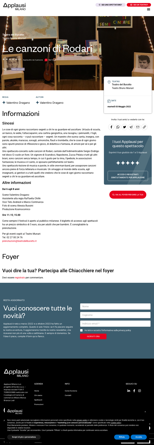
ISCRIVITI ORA (93, 336)
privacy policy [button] (82, 420)
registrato (20, 277)
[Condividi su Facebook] (111, 129)
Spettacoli (38, 400)
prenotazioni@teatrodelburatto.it (19, 241)
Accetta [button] (139, 437)
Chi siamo (38, 395)
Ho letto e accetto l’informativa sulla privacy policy (108, 330)
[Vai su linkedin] (128, 390)
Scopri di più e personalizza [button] (24, 437)
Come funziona (71, 391)
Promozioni (38, 404)
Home (36, 391)
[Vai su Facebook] (134, 390)
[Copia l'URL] (138, 129)
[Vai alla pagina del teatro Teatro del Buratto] (13, 34)
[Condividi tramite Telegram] (131, 129)
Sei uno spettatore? (110, 5)
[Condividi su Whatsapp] (118, 129)
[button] (148, 9)
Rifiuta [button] (122, 437)
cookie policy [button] (116, 423)
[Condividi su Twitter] (125, 129)
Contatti (68, 395)
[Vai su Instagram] (139, 390)
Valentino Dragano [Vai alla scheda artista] (18, 102)
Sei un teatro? (139, 5)
